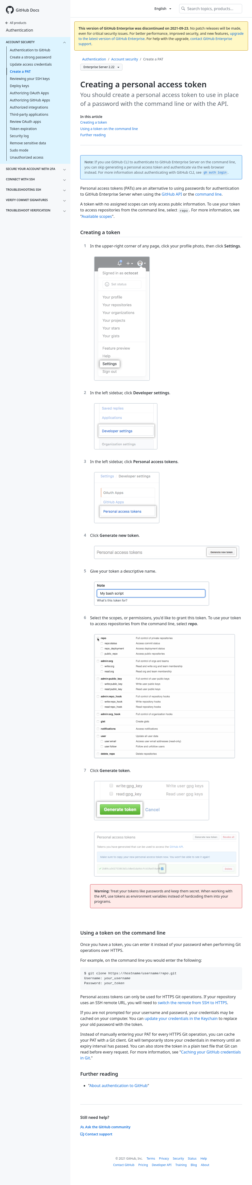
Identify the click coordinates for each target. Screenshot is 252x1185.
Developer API (162, 1165)
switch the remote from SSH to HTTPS (192, 1002)
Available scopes (96, 216)
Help (203, 1158)
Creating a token (93, 122)
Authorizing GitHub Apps (30, 100)
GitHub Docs (27, 10)
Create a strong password (30, 57)
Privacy (164, 1158)
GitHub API (172, 194)
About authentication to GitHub (118, 1085)
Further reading (93, 134)
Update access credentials (31, 64)
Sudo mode (19, 150)
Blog (194, 1165)
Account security (124, 59)
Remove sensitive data (28, 143)
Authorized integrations (29, 107)
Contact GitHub (123, 1165)
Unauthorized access (26, 157)
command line (208, 194)
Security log (19, 135)
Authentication (19, 30)
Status (192, 1158)
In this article (91, 116)
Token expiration (23, 128)
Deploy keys (19, 85)
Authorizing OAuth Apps (29, 93)
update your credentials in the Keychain (181, 1018)
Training (181, 1165)
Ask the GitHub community (105, 1127)
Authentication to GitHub (30, 50)
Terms (151, 1158)
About (205, 1165)
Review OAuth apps (25, 121)
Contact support (96, 1134)
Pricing (143, 1165)
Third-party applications (29, 114)
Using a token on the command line (109, 128)
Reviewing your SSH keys (30, 78)
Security (178, 1158)
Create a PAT (20, 71)
